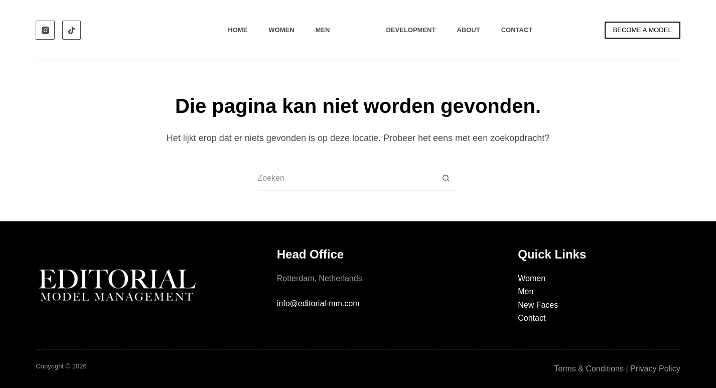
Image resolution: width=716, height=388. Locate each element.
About (468, 30)
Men (323, 30)
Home (237, 30)
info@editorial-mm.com (318, 303)
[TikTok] (71, 30)
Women (281, 30)
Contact (517, 30)
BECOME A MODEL (642, 30)
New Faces (538, 305)
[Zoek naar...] (345, 178)
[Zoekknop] (445, 178)
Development (411, 30)
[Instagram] (45, 30)
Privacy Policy (655, 368)
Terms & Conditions (589, 368)
